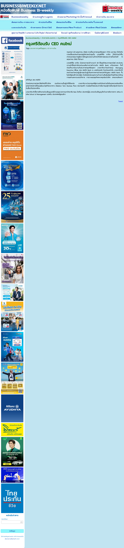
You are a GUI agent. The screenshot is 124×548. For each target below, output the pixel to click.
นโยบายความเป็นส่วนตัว (10, 539)
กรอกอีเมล (4, 519)
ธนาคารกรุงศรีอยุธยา (38, 48)
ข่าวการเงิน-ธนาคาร (48, 38)
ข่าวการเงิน (51, 48)
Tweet (120, 101)
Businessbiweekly (33, 38)
